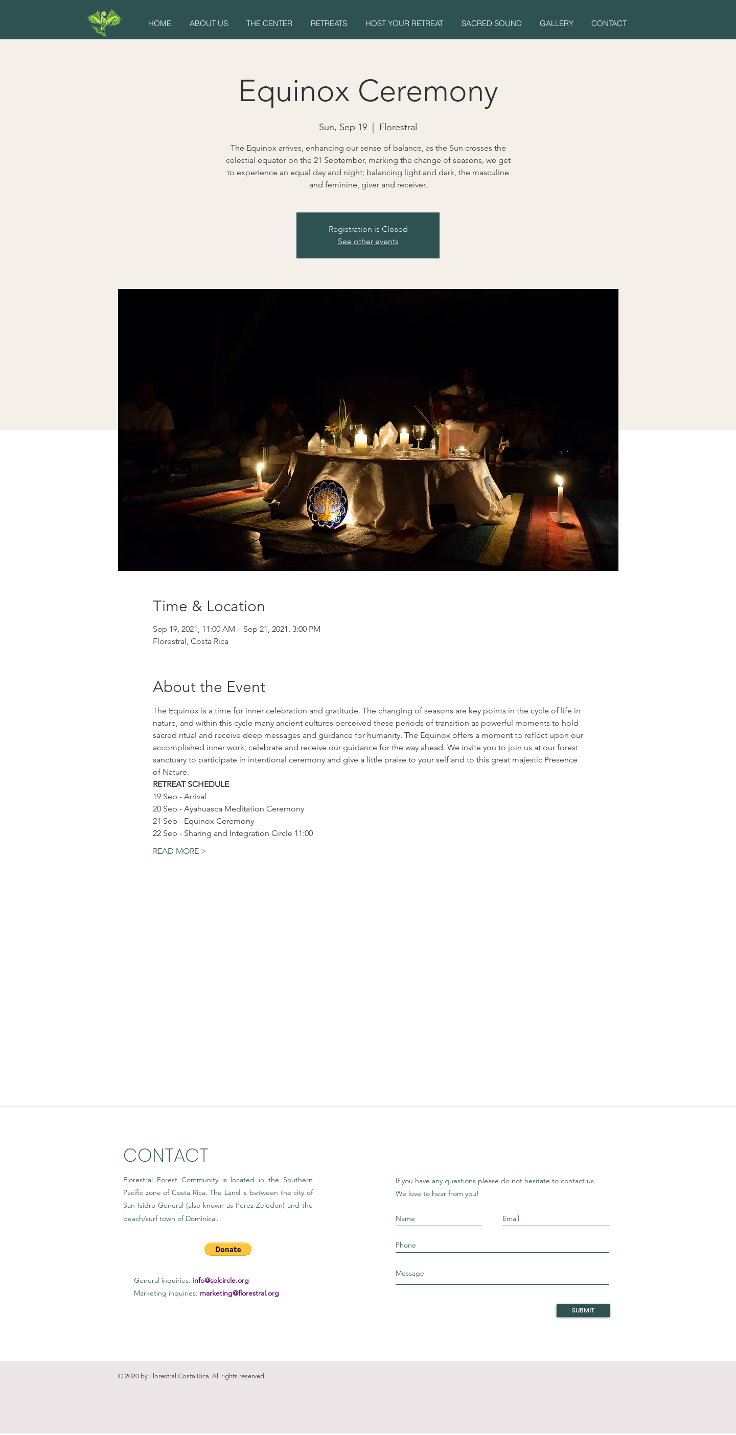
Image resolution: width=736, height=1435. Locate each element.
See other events (368, 241)
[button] (208, 23)
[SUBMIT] (583, 1310)
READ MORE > (179, 851)
